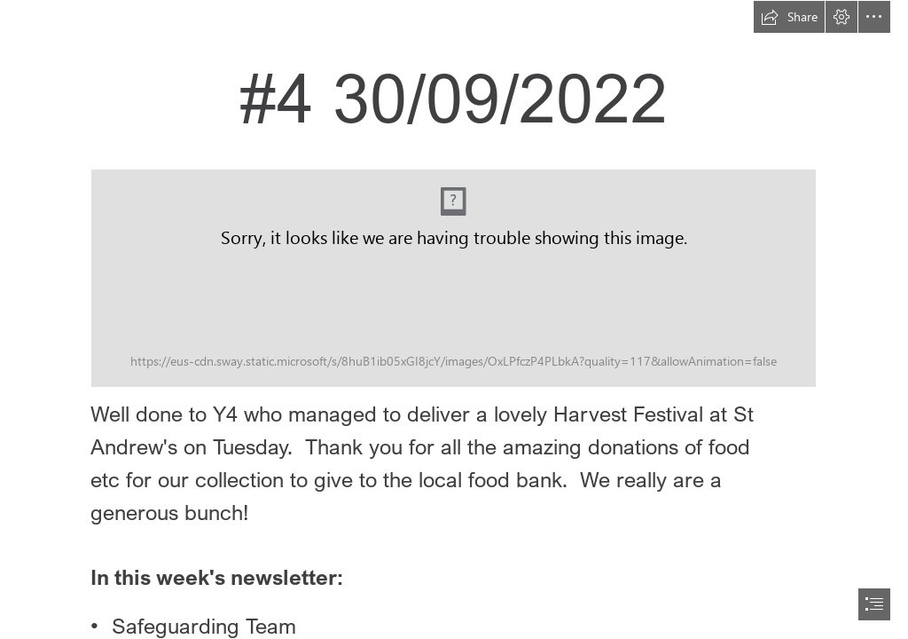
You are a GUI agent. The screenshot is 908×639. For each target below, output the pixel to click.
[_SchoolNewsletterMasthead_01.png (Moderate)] (453, 278)
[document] (454, 319)
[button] (789, 17)
